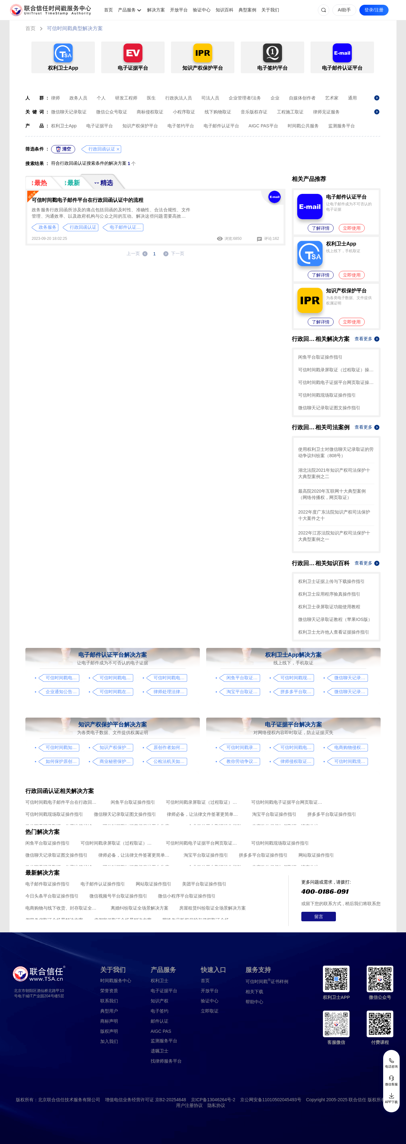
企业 (275, 97)
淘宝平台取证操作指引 (243, 691)
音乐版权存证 (254, 111)
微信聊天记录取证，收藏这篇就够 (351, 691)
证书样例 (267, 981)
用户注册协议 (189, 1105)
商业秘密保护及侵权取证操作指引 (116, 761)
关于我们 (270, 9)
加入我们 (109, 1041)
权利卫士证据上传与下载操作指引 (331, 581)
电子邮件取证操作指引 (47, 883)
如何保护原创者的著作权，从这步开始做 (62, 761)
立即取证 (210, 1010)
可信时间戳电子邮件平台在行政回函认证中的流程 (87, 200)
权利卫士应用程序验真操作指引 (329, 594)
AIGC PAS (161, 1031)
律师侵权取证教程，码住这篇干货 (297, 761)
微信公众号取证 (111, 111)
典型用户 (109, 1010)
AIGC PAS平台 (263, 125)
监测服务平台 (341, 125)
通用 (352, 97)
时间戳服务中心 (115, 980)
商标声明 (109, 1021)
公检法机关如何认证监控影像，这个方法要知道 (170, 761)
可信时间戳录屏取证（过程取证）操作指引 (336, 369)
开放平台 (179, 9)
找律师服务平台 (166, 1061)
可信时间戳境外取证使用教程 (351, 761)
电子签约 (159, 1010)
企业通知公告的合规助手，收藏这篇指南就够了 (62, 691)
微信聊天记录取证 (69, 111)
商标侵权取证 (150, 111)
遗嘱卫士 (159, 1050)
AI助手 (344, 9)
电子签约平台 (180, 125)
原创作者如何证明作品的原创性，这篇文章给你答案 (170, 747)
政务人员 (78, 97)
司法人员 (210, 97)
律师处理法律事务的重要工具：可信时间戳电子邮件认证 (170, 691)
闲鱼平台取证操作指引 (320, 357)
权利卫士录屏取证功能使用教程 (329, 606)
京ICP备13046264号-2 (213, 1099)
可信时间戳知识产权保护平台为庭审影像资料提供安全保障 (62, 747)
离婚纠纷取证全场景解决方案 (139, 908)
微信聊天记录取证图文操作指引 (329, 407)
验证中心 (202, 9)
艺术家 (331, 97)
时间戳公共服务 (303, 125)
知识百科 (224, 9)
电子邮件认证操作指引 (103, 883)
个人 (101, 97)
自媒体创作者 (302, 97)
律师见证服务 (326, 111)
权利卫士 (159, 980)
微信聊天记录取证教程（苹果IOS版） (335, 619)
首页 (108, 9)
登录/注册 (373, 9)
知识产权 (159, 1000)
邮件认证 (159, 1021)
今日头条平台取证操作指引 (52, 895)
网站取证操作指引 (316, 855)
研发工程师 (126, 97)
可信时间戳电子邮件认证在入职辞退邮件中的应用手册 (116, 677)
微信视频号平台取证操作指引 (118, 895)
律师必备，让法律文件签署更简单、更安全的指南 (204, 814)
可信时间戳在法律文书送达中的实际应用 (116, 691)
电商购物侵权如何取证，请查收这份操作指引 (351, 747)
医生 (151, 97)
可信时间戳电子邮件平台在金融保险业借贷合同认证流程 (170, 677)
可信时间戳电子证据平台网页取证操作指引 (336, 382)
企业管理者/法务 (245, 97)
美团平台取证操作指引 (204, 883)
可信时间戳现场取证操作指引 (327, 395)
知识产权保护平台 (140, 125)
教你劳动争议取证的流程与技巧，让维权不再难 (243, 761)
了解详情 (321, 228)
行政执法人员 (178, 97)
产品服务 (127, 9)
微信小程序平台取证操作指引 (187, 895)
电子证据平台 (99, 125)
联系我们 (109, 1000)
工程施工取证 (290, 111)
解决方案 (156, 9)
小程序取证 (184, 111)
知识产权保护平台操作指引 (116, 747)
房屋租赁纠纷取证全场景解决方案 (212, 908)
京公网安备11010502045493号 (270, 1099)
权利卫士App (64, 125)
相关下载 (254, 991)
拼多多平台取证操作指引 (297, 691)
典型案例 (247, 9)
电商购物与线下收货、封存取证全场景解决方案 (62, 908)
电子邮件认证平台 (221, 125)
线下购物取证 (218, 111)
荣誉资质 (109, 990)
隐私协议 (216, 1105)
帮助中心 (254, 1001)
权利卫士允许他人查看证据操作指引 (333, 632)
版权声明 (109, 1031)
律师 (55, 97)
